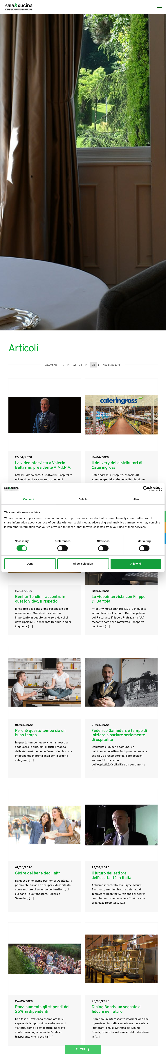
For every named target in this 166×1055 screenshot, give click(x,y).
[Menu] (157, 7)
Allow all (136, 563)
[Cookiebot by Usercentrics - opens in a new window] (146, 488)
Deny (30, 563)
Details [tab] (83, 499)
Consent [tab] (28, 499)
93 (80, 365)
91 (68, 365)
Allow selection (83, 563)
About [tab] (137, 499)
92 (74, 365)
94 (86, 365)
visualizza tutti (111, 365)
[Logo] (19, 7)
